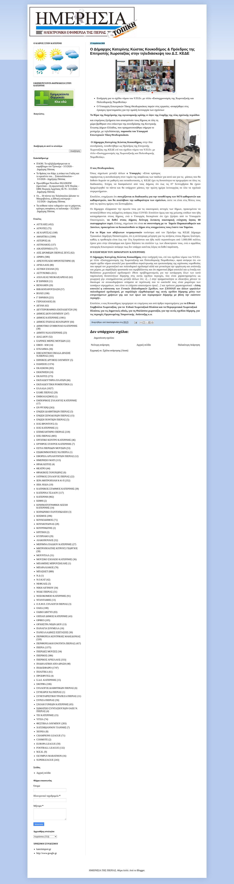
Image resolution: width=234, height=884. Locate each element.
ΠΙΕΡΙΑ (40, 647)
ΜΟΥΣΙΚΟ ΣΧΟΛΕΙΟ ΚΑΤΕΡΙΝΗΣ (54, 559)
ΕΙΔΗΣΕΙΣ (41, 364)
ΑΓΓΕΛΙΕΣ (42, 224)
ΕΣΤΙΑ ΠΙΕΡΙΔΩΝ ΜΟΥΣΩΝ (51, 448)
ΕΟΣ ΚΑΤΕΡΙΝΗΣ (45, 428)
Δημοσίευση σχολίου (104, 338)
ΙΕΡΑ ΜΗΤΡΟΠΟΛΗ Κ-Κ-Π (50, 480)
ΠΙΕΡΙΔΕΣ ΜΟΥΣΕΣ (46, 651)
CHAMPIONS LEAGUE (48, 735)
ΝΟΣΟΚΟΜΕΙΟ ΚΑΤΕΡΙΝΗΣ (51, 596)
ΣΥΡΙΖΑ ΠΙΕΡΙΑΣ (45, 700)
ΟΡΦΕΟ (40, 620)
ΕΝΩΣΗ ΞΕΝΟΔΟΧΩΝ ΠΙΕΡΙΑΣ (53, 415)
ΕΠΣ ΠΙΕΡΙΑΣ (43, 436)
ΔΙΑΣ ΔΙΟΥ (42, 336)
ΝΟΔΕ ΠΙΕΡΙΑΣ (44, 591)
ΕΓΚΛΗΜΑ (42, 349)
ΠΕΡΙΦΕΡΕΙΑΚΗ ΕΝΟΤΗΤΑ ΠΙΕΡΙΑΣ (55, 643)
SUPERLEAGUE (44, 760)
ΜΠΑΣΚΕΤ (42, 571)
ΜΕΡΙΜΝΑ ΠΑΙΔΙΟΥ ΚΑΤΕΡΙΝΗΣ (54, 544)
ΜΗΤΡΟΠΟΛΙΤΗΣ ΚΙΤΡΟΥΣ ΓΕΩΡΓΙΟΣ (57, 548)
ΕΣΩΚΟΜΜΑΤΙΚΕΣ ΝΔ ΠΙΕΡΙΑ (52, 452)
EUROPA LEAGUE (46, 743)
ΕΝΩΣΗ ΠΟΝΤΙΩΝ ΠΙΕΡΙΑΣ (51, 419)
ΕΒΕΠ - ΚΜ (42, 345)
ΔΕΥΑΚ (40, 305)
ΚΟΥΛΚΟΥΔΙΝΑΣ (45, 524)
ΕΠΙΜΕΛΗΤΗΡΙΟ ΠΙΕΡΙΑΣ (50, 432)
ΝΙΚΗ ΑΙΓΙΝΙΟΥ (44, 587)
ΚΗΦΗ (39, 501)
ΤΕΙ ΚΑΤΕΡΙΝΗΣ (45, 715)
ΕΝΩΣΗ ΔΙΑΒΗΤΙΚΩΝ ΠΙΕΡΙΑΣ (53, 411)
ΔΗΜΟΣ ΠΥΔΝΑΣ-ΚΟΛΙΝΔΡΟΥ (52, 322)
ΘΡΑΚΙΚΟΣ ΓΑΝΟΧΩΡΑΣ (49, 472)
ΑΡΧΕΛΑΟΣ (42, 265)
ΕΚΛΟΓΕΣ (41, 376)
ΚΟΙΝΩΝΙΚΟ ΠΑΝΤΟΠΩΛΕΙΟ (52, 512)
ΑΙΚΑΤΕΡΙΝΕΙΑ (44, 248)
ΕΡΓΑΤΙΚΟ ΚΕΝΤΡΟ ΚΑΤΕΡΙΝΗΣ (53, 440)
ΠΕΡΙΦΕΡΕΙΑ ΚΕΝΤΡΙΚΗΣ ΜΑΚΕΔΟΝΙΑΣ (58, 636)
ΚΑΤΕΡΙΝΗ (42, 497)
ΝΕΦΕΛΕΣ (41, 583)
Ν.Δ (38, 575)
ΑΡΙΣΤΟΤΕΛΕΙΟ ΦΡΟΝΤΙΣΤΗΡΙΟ (53, 261)
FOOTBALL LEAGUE (47, 747)
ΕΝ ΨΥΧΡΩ (42, 407)
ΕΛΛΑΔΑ (41, 388)
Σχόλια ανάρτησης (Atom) (115, 350)
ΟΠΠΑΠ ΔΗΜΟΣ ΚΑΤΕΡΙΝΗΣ (52, 616)
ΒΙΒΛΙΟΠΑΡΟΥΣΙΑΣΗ (48, 289)
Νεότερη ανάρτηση (100, 345)
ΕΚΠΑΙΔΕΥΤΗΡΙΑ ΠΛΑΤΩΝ (51, 380)
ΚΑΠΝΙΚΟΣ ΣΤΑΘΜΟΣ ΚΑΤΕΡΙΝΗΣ (55, 488)
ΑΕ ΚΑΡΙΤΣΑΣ (44, 232)
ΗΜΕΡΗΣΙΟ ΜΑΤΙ (45, 460)
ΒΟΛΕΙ (40, 293)
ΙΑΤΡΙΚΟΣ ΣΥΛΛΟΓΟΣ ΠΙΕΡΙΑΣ (53, 476)
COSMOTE (42, 739)
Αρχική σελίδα (144, 345)
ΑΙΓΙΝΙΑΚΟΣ (43, 244)
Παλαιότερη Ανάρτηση (189, 345)
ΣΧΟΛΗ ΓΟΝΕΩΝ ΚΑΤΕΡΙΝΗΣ (52, 704)
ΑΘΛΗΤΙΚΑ (42, 236)
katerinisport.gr (43, 849)
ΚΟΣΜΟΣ (41, 516)
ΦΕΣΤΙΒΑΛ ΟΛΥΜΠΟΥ (48, 723)
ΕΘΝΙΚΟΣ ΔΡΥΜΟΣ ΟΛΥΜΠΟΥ (53, 360)
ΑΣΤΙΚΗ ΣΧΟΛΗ (45, 269)
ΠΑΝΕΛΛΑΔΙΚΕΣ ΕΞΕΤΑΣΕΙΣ (52, 632)
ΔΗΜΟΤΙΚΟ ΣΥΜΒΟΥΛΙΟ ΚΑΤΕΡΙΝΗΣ (56, 326)
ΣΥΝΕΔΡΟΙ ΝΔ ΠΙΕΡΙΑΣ (49, 692)
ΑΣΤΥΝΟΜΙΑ (43, 273)
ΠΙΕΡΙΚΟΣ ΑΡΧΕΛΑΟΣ (48, 659)
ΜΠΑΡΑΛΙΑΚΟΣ (45, 567)
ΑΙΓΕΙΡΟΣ (41, 240)
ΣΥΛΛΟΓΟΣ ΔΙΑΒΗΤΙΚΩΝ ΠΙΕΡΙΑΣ (55, 688)
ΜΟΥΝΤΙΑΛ (42, 555)
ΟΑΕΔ (39, 608)
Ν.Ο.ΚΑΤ (41, 579)
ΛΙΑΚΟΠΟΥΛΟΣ (44, 540)
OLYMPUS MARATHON (49, 756)
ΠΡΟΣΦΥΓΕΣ (43, 676)
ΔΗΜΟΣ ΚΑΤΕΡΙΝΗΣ (47, 317)
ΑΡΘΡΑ (40, 257)
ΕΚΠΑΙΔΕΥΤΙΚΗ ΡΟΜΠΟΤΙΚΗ (52, 384)
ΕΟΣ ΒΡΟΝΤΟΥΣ (45, 424)
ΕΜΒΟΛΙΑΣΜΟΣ (45, 396)
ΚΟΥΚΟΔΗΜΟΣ (44, 520)
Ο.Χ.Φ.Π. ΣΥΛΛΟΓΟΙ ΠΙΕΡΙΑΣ (52, 604)
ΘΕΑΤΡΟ (41, 468)
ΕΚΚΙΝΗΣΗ (42, 372)
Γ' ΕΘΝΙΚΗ (42, 297)
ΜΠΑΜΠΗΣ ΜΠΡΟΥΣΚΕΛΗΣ (51, 563)
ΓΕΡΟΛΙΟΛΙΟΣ (44, 301)
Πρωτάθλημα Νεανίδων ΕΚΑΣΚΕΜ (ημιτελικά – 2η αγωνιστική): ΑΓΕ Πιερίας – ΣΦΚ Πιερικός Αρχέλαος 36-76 (57, 186)
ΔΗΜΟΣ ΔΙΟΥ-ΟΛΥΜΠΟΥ (49, 313)
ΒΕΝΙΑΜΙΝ (42, 285)
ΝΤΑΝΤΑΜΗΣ (43, 600)
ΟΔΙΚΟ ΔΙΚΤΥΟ (44, 612)
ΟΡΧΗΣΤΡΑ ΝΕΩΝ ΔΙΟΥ (49, 624)
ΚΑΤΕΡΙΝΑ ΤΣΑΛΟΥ (47, 492)
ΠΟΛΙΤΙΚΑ (42, 672)
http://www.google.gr (46, 853)
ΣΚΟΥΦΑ (41, 684)
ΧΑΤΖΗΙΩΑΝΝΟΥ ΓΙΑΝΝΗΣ (51, 727)
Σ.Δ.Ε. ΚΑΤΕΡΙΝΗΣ (46, 680)
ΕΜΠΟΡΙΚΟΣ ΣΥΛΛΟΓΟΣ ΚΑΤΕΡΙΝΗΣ (56, 400)
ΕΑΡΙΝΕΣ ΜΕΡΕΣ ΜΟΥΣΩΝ (51, 341)
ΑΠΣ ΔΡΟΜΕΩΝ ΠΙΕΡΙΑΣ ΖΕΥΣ (53, 252)
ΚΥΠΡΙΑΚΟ (42, 536)
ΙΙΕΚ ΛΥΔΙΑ (42, 484)
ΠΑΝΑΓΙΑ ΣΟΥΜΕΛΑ (47, 628)
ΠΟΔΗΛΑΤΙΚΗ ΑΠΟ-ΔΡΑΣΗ (51, 663)
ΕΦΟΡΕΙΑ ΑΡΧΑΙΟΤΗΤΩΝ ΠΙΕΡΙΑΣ (55, 456)
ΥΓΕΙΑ (39, 719)
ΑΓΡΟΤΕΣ (41, 228)
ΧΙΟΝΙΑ (40, 731)
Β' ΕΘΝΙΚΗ (42, 281)
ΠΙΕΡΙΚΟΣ (41, 655)
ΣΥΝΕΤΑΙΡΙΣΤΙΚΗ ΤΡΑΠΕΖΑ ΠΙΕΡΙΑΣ (56, 696)
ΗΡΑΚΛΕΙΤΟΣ (43, 464)
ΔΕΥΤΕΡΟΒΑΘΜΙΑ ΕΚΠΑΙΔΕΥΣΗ (54, 309)
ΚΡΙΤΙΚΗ (41, 532)
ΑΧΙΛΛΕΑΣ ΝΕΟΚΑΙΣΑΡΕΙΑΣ (52, 277)
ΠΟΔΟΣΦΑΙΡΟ (44, 667)
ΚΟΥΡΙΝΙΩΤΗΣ (44, 528)
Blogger (140, 870)
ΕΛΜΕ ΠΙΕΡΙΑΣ (44, 392)
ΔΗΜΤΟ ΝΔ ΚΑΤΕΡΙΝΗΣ (49, 332)
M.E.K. (40, 752)
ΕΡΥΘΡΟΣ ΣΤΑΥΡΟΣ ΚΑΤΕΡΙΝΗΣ (53, 444)
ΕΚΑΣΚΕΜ (42, 368)
